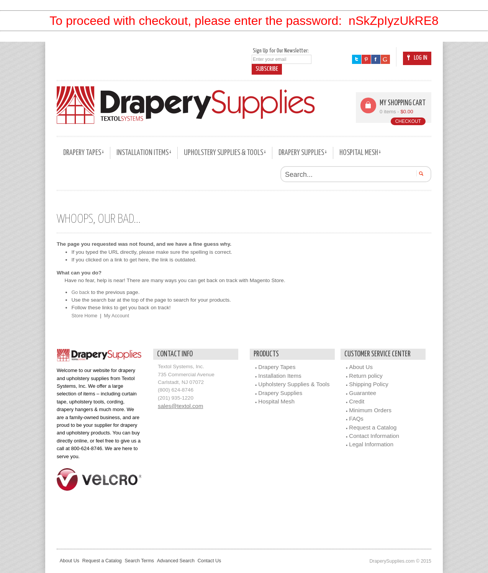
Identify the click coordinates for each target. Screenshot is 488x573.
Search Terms (149, 560)
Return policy (365, 375)
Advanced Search (191, 560)
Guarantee (362, 393)
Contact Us (229, 560)
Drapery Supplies (280, 393)
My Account (119, 315)
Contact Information (374, 436)
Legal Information (371, 444)
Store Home (85, 315)
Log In (417, 58)
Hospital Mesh (276, 401)
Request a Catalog (372, 427)
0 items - (397, 111)
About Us (361, 367)
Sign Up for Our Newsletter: (281, 51)
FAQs (356, 418)
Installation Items (279, 375)
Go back (81, 292)
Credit (356, 401)
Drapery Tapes (276, 367)
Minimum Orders (370, 409)
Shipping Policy (368, 384)
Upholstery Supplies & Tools (293, 384)
